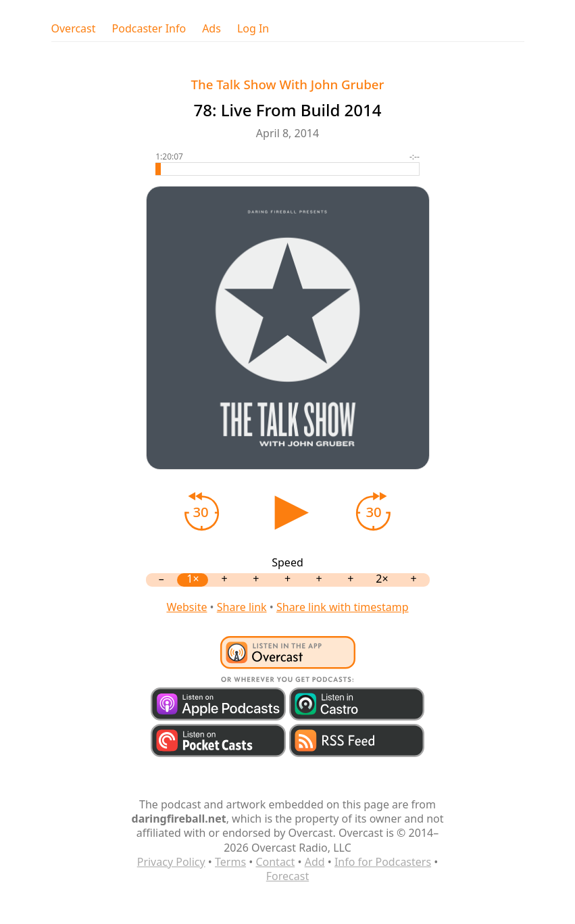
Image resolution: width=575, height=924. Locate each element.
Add (315, 861)
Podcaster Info (149, 29)
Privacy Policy (171, 861)
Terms (230, 861)
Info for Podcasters (382, 861)
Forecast (287, 876)
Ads (211, 29)
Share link (242, 607)
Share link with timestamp (342, 607)
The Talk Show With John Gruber (287, 84)
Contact (275, 861)
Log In (253, 29)
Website (186, 607)
